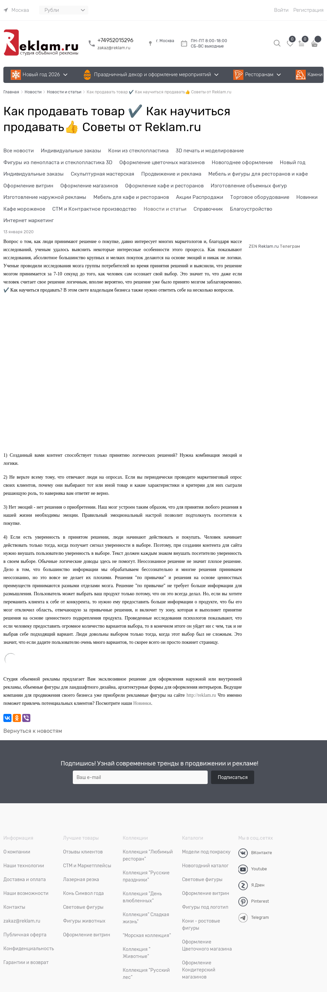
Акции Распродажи (199, 197)
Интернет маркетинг (28, 220)
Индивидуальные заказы (71, 150)
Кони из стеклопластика (138, 150)
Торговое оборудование (259, 197)
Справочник (208, 209)
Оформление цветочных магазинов (162, 162)
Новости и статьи (165, 209)
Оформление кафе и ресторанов (164, 185)
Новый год (292, 162)
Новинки (307, 197)
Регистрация (308, 10)
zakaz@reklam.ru (113, 47)
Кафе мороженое (24, 209)
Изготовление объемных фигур (249, 185)
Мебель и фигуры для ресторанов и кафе (258, 174)
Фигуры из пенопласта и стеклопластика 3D (57, 162)
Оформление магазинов (89, 185)
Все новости (18, 150)
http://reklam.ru (201, 695)
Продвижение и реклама (171, 174)
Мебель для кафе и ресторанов (131, 197)
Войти (281, 10)
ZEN (253, 246)
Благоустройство (251, 209)
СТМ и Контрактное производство (94, 209)
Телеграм (290, 246)
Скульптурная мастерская (102, 174)
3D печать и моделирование (210, 150)
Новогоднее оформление (242, 162)
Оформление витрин (28, 185)
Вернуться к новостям (32, 731)
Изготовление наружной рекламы (44, 197)
